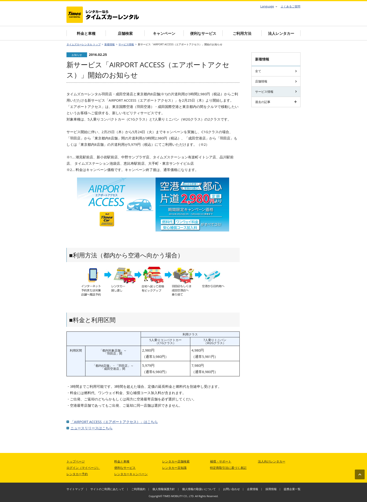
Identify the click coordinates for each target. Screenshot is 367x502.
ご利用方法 (242, 33)
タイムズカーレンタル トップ (83, 44)
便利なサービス (203, 33)
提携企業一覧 (292, 489)
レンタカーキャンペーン (131, 474)
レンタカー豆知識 (174, 468)
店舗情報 (276, 81)
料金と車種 (86, 33)
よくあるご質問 (290, 6)
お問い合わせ (231, 489)
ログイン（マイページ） (83, 468)
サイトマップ (74, 489)
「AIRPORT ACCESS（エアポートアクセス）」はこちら (114, 421)
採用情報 (271, 489)
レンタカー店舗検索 (176, 461)
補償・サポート (220, 461)
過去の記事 (276, 102)
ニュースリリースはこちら (91, 428)
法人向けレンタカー (271, 461)
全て (276, 71)
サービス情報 (126, 44)
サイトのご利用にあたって (107, 489)
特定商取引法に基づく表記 (228, 468)
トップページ (75, 461)
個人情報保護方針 (163, 489)
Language (268, 6)
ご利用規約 (138, 489)
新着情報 (109, 44)
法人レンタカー (281, 33)
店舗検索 (125, 33)
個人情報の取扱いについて (199, 489)
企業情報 (252, 489)
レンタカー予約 (77, 474)
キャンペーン (164, 33)
